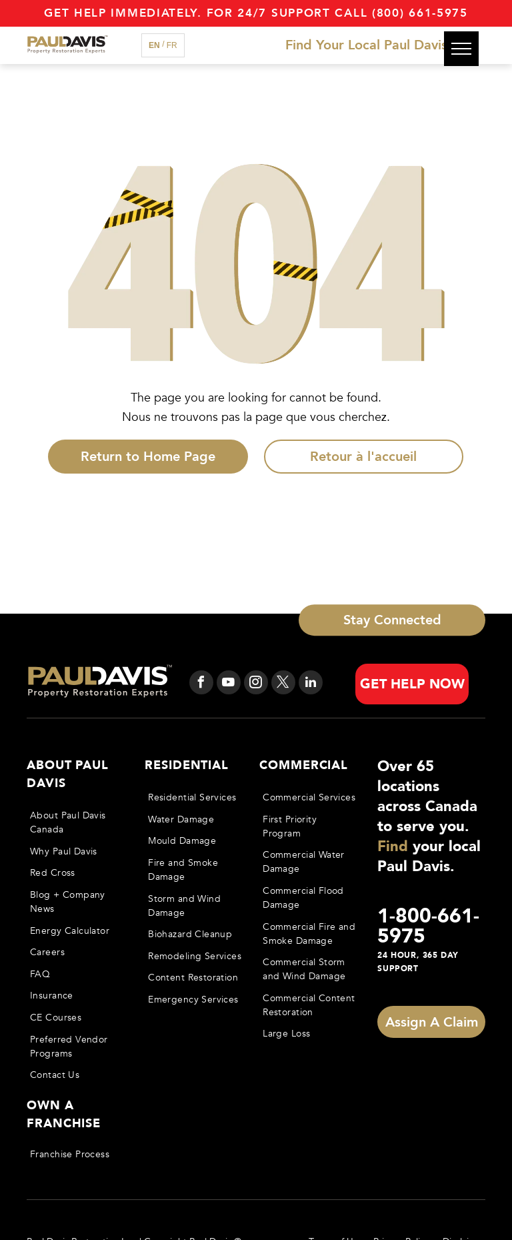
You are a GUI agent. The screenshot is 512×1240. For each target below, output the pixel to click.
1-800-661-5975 (428, 926)
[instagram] (256, 684)
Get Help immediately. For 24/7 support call (205, 13)
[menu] (461, 48)
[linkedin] (311, 684)
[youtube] (229, 684)
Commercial (303, 765)
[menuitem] (77, 822)
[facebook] (201, 684)
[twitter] (283, 684)
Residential (187, 765)
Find (392, 846)
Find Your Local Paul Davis (366, 45)
